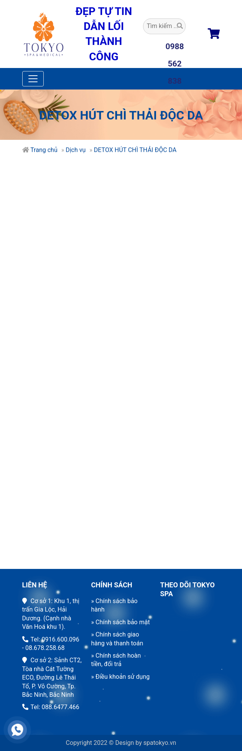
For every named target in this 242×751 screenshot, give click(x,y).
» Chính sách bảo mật (120, 622)
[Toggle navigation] (33, 78)
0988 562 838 (174, 48)
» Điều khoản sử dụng (120, 676)
